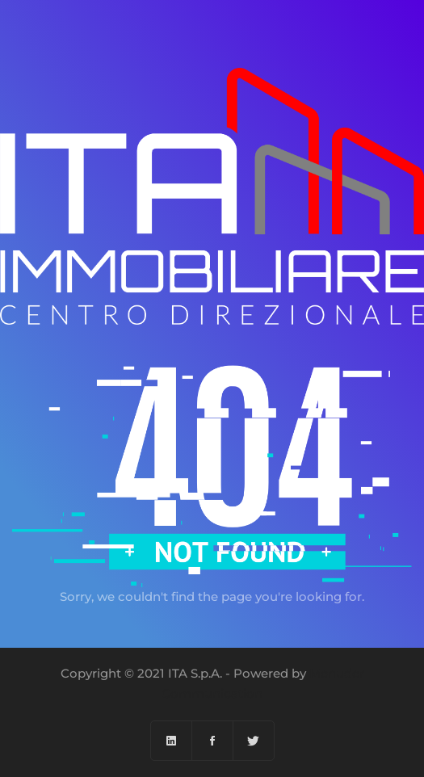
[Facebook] (212, 740)
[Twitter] (253, 740)
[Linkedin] (171, 740)
